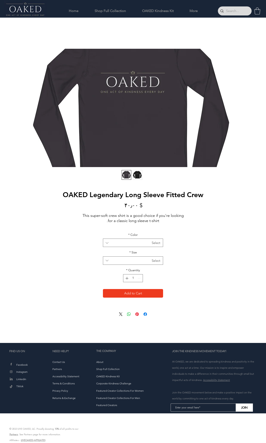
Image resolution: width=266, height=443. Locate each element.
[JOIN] (244, 407)
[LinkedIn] (11, 379)
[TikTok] (11, 386)
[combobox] (133, 243)
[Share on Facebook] (145, 314)
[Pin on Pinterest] (137, 314)
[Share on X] (120, 314)
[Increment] (126, 278)
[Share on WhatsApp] (128, 314)
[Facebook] (11, 364)
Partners (13, 434)
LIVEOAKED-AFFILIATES (33, 440)
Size (133, 252)
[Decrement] (139, 278)
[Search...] (234, 10)
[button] (257, 11)
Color (133, 235)
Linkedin (21, 379)
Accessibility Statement (216, 380)
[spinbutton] (133, 278)
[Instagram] (11, 371)
